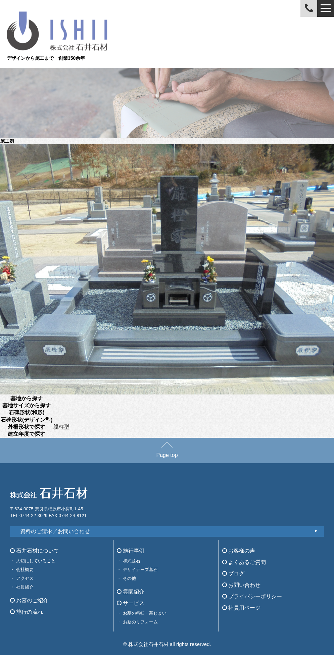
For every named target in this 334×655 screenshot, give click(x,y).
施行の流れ (26, 612)
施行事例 (130, 551)
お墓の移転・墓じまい (144, 613)
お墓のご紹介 (29, 600)
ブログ (233, 573)
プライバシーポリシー (252, 596)
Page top (167, 452)
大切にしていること (35, 560)
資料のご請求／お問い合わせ (55, 531)
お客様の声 (238, 551)
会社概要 (25, 569)
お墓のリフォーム (140, 621)
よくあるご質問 (244, 562)
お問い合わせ (241, 585)
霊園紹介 (130, 592)
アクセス (25, 578)
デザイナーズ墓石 (140, 569)
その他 (129, 578)
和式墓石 (131, 560)
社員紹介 (25, 587)
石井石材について (34, 551)
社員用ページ (241, 608)
